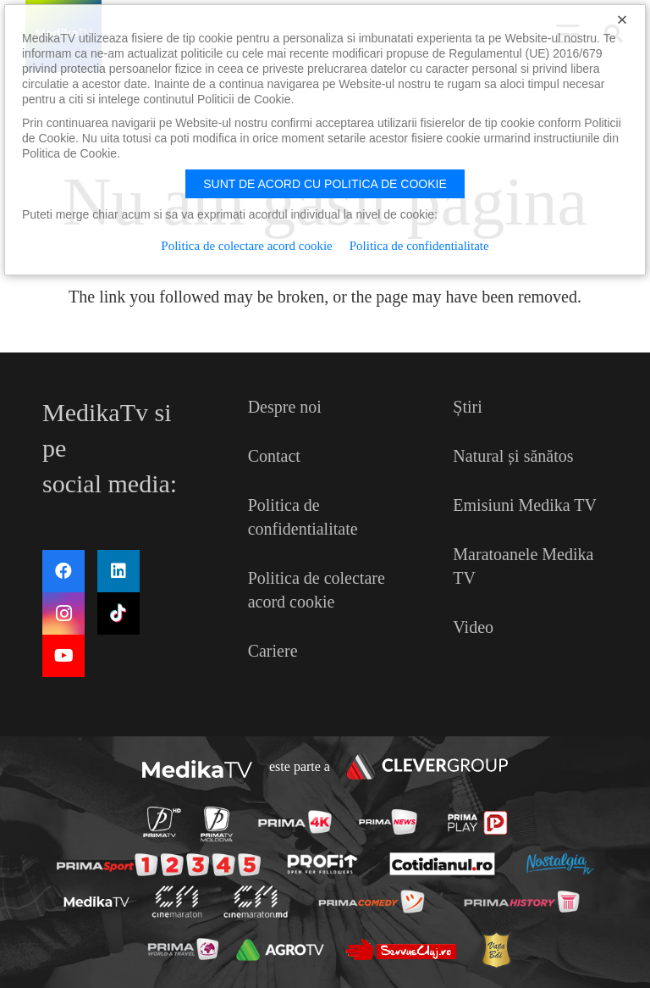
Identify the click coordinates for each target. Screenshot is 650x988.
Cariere (273, 650)
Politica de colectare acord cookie (246, 246)
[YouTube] (63, 656)
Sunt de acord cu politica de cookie (325, 184)
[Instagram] (63, 613)
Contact (274, 456)
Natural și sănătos (513, 456)
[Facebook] (63, 571)
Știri (467, 406)
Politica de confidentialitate (419, 246)
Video (473, 627)
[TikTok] (118, 613)
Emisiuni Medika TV (525, 505)
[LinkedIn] (118, 571)
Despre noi (285, 406)
